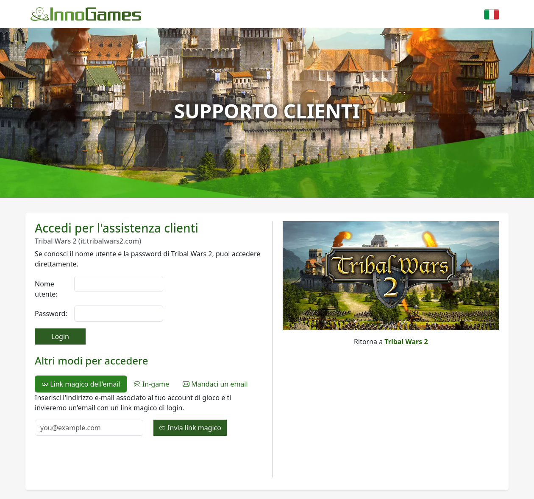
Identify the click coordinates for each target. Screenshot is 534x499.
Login (60, 336)
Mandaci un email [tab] (215, 384)
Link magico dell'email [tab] (81, 384)
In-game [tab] (151, 384)
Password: (51, 313)
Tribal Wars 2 (406, 341)
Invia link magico (190, 427)
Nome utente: (46, 289)
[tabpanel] (148, 414)
